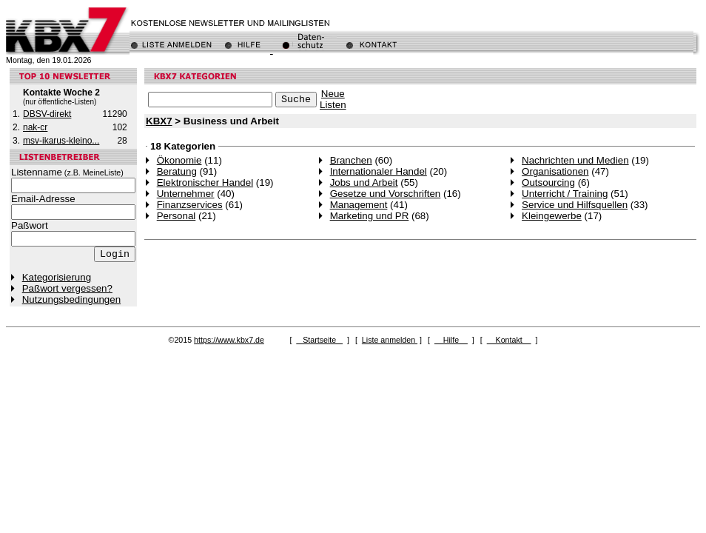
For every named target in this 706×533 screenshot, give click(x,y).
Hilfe (451, 339)
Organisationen (555, 171)
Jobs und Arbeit (364, 182)
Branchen (351, 160)
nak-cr (35, 127)
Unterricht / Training (565, 193)
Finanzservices (190, 204)
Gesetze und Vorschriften (385, 193)
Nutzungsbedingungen (71, 299)
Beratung (177, 171)
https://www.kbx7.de (229, 339)
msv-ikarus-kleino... (61, 140)
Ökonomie (179, 160)
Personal (176, 215)
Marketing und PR (369, 215)
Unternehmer (186, 193)
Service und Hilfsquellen (575, 204)
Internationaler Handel (378, 171)
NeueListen (333, 99)
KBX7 (159, 121)
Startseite (319, 339)
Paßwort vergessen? (67, 288)
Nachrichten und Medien (575, 160)
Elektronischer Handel (205, 182)
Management (359, 204)
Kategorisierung (56, 277)
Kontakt (509, 339)
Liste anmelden (389, 339)
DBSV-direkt (47, 114)
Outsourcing (548, 182)
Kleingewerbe (552, 215)
